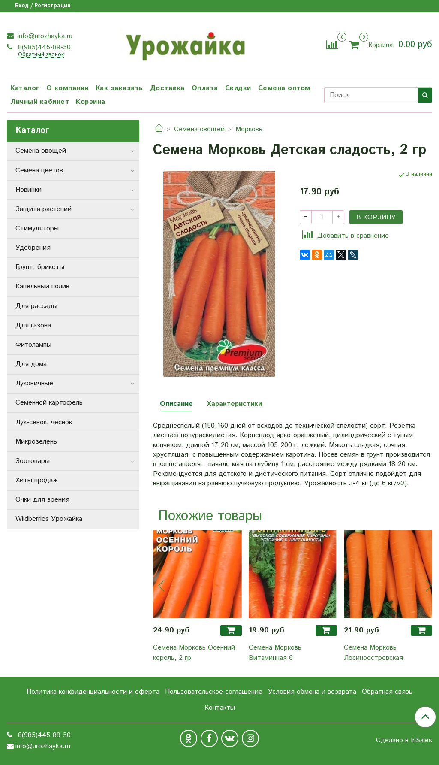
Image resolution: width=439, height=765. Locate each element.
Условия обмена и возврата (312, 692)
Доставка (167, 88)
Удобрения (33, 248)
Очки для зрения (42, 500)
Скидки (238, 88)
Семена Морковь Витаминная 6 (275, 653)
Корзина (90, 102)
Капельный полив (42, 286)
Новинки (28, 190)
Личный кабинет (39, 102)
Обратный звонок (41, 55)
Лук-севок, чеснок (43, 422)
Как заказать (119, 88)
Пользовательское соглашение (213, 692)
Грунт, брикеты (39, 267)
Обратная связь (387, 692)
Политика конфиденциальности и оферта (93, 692)
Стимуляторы (37, 228)
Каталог (24, 88)
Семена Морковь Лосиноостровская (373, 653)
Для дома (31, 364)
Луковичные (34, 383)
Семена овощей (199, 129)
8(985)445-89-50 (43, 47)
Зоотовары (32, 461)
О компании (67, 88)
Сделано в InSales (404, 740)
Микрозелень (36, 442)
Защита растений (43, 209)
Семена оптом (284, 88)
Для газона (33, 325)
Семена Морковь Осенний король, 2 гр (194, 653)
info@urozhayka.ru (43, 36)
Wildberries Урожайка (48, 519)
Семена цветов (39, 170)
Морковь (248, 129)
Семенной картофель (49, 403)
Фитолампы (33, 345)
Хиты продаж (36, 480)
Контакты (219, 708)
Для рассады (36, 306)
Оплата (205, 88)
